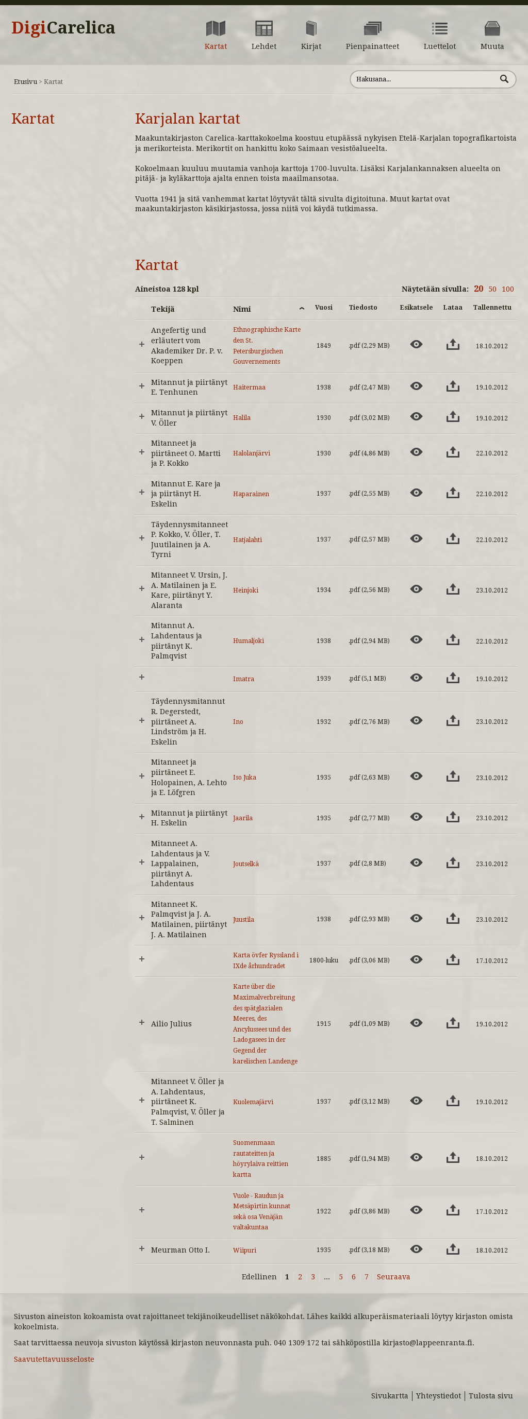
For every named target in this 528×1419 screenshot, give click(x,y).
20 (478, 289)
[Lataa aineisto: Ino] (453, 720)
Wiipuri (244, 1250)
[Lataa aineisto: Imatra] (453, 677)
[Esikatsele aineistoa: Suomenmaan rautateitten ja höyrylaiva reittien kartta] (416, 1157)
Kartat (33, 118)
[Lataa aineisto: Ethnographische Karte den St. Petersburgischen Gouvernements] (453, 344)
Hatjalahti (247, 540)
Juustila (243, 919)
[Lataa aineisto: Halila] (453, 416)
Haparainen (251, 494)
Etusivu (25, 82)
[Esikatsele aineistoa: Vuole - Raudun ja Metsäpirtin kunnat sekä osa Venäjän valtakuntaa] (416, 1209)
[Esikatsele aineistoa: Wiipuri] (416, 1249)
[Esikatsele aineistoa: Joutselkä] (416, 862)
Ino (238, 721)
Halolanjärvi (251, 453)
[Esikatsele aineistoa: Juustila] (416, 918)
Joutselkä (246, 864)
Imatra (243, 679)
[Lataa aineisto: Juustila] (453, 918)
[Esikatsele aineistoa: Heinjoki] (416, 589)
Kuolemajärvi (253, 1102)
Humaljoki (248, 641)
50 (492, 289)
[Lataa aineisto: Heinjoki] (453, 589)
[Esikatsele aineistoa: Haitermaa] (416, 386)
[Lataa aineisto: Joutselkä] (453, 862)
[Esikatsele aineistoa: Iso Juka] (416, 776)
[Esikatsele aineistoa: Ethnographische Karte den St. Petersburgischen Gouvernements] (416, 344)
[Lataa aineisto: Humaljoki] (453, 639)
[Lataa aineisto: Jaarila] (453, 816)
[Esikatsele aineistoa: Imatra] (416, 677)
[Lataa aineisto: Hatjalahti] (453, 538)
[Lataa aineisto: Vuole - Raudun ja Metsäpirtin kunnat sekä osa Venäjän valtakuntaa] (453, 1209)
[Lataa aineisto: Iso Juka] (453, 776)
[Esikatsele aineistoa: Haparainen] (416, 492)
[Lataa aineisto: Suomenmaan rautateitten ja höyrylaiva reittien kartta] (453, 1157)
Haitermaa (249, 387)
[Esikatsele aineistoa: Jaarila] (416, 816)
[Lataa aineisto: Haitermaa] (453, 386)
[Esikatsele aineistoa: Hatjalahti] (416, 538)
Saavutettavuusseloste (54, 1359)
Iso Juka (244, 777)
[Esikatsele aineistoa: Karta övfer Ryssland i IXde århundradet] (416, 959)
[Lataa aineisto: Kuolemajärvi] (453, 1100)
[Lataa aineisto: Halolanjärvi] (453, 452)
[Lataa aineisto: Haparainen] (453, 492)
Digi (63, 28)
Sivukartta (389, 1396)
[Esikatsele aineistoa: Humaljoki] (416, 639)
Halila (242, 417)
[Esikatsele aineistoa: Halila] (416, 416)
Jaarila (243, 818)
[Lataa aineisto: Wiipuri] (453, 1249)
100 (508, 289)
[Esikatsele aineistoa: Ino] (416, 720)
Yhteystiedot (438, 1396)
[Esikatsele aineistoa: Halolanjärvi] (416, 452)
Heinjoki (245, 590)
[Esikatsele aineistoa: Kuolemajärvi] (416, 1100)
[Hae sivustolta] (423, 79)
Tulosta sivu (491, 1396)
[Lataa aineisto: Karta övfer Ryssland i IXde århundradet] (453, 959)
